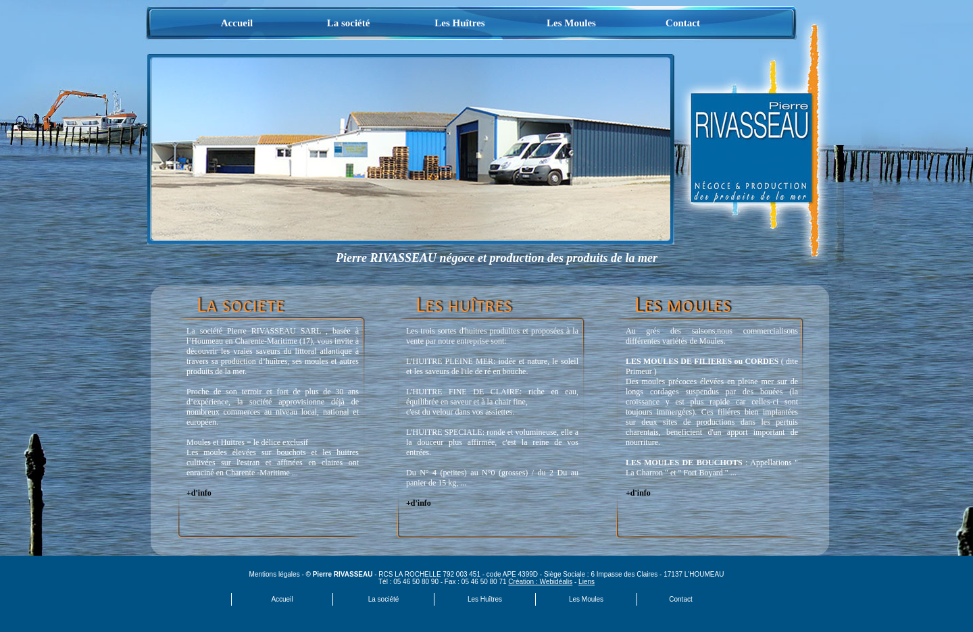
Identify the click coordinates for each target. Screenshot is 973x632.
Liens (586, 581)
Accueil (237, 23)
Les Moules (571, 23)
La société (348, 23)
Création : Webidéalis (540, 581)
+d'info (198, 493)
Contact (683, 23)
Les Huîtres (459, 23)
